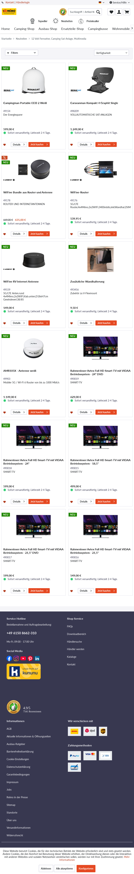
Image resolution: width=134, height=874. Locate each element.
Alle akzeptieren (64, 868)
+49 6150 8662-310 (21, 633)
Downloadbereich (76, 634)
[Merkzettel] (110, 11)
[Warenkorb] (126, 11)
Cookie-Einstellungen (18, 759)
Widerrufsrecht (15, 835)
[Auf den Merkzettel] (5, 144)
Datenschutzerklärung (18, 766)
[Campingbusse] (98, 29)
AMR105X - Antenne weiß (19, 370)
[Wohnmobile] (121, 29)
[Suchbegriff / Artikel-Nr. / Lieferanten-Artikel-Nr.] (85, 11)
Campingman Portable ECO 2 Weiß (25, 102)
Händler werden (75, 649)
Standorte (12, 812)
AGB (9, 728)
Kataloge (71, 656)
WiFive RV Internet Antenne (21, 281)
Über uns (11, 820)
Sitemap (11, 804)
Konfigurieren (86, 868)
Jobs (9, 789)
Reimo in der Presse (17, 797)
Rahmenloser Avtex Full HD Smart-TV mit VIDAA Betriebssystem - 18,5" (100, 461)
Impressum (12, 782)
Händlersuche (74, 641)
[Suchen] (98, 11)
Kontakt (10, 2)
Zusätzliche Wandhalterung (87, 281)
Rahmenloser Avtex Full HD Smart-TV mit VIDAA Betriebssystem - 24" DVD (100, 372)
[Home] (5, 29)
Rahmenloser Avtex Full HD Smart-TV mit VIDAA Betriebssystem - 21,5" (100, 550)
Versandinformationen (19, 827)
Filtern (12, 52)
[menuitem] (85, 11)
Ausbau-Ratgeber (16, 744)
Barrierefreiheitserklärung (20, 751)
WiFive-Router (79, 192)
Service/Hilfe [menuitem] (118, 2)
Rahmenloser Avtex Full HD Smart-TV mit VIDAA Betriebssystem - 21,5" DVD (33, 550)
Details (19, 144)
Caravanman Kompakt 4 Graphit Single (94, 102)
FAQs (70, 626)
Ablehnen (46, 868)
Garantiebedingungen (18, 774)
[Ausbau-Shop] (48, 29)
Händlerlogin (23, 2)
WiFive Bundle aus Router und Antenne (28, 192)
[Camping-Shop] (24, 29)
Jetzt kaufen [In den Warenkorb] (39, 144)
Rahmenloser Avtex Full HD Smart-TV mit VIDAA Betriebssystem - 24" (33, 461)
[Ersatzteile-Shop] (72, 29)
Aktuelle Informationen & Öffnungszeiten (29, 736)
